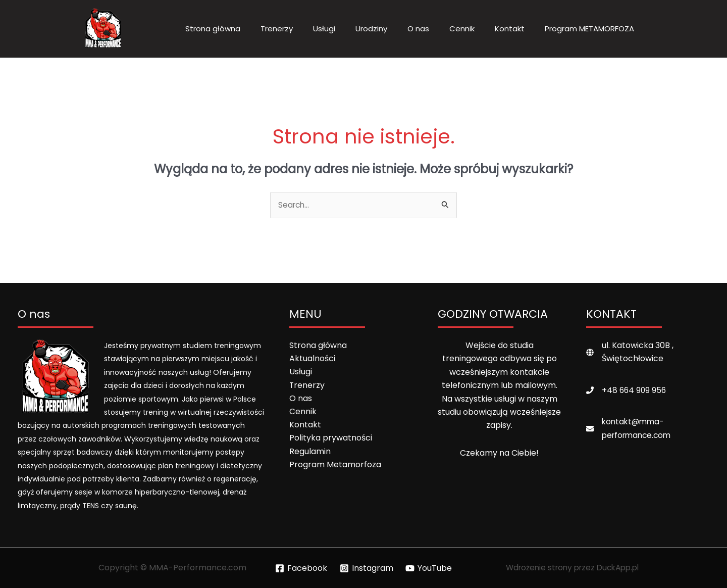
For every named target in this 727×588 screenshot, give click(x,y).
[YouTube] (428, 568)
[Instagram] (366, 568)
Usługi (324, 28)
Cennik (462, 28)
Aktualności (312, 359)
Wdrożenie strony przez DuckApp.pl (572, 568)
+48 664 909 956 (635, 391)
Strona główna (212, 28)
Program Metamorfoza (335, 465)
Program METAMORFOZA (589, 28)
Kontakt (510, 28)
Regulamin (310, 452)
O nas (418, 28)
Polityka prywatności (330, 439)
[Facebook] (301, 568)
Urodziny (371, 28)
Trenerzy (277, 28)
